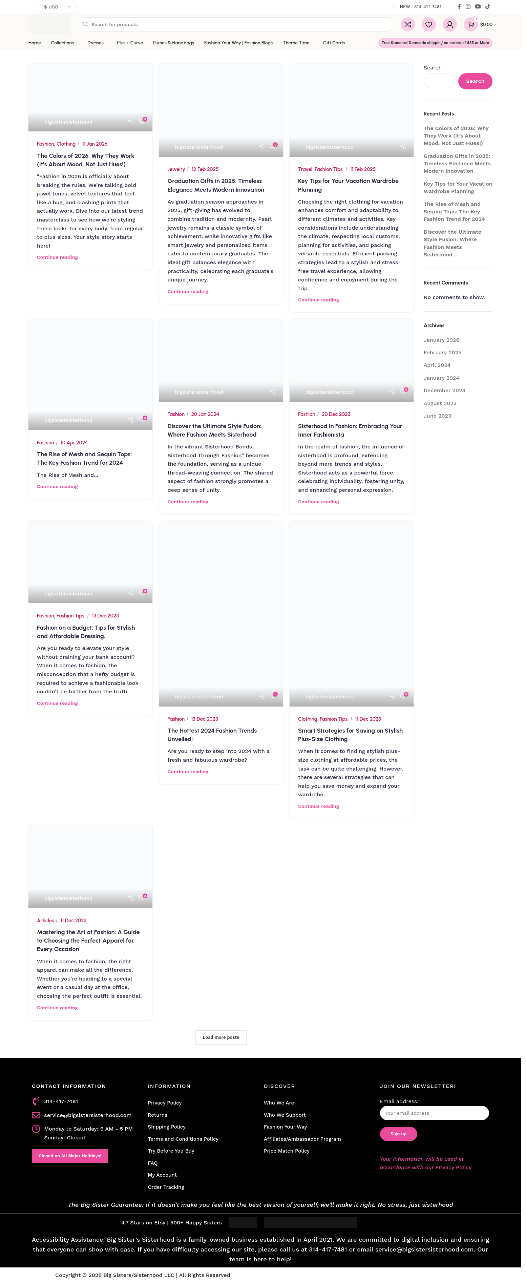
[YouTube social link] (477, 6)
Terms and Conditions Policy (183, 1139)
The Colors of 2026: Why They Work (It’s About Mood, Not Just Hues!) (456, 136)
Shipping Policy (167, 1127)
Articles (45, 921)
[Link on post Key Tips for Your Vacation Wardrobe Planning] (352, 110)
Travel (305, 169)
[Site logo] (49, 24)
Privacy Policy (165, 1103)
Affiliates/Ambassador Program (302, 1139)
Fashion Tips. (329, 169)
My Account (162, 1175)
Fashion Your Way (285, 1127)
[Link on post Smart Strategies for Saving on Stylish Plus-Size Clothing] (352, 614)
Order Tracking (166, 1187)
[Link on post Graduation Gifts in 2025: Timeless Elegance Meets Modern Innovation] (221, 110)
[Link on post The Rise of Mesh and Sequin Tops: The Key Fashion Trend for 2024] (90, 374)
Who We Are (279, 1103)
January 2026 (442, 340)
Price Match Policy (287, 1151)
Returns (157, 1115)
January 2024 (441, 378)
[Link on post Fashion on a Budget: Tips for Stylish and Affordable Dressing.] (90, 562)
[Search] (236, 24)
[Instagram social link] (467, 6)
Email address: (434, 1109)
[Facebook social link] (459, 6)
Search (433, 67)
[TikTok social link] (487, 6)
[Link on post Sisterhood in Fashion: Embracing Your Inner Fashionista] (352, 360)
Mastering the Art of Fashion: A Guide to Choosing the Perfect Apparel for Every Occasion (88, 940)
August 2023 (440, 403)
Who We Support (285, 1115)
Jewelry (176, 169)
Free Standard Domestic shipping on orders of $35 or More (435, 43)
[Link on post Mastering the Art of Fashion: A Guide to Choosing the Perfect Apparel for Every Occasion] (90, 866)
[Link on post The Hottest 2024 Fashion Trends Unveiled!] (221, 614)
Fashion (45, 144)
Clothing (66, 144)
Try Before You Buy (171, 1151)
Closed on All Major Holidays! (70, 1155)
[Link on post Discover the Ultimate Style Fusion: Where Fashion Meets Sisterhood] (221, 360)
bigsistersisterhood (68, 122)
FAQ (153, 1163)
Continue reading (57, 257)
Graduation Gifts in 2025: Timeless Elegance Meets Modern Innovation (457, 163)
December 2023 (444, 390)
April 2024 (437, 365)
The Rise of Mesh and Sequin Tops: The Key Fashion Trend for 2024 (454, 212)
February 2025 (443, 352)
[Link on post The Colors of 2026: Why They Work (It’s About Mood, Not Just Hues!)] (90, 97)
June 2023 (437, 416)
